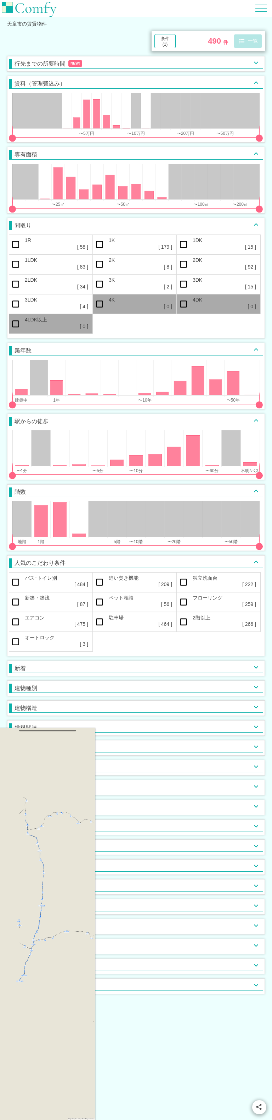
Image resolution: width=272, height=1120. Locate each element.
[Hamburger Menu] (261, 8)
